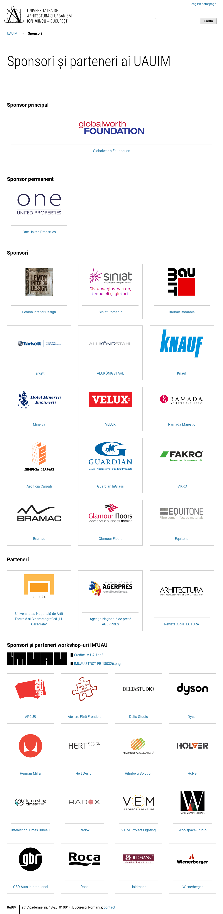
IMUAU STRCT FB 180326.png (97, 664)
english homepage (203, 4)
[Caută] (177, 21)
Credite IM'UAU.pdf (88, 655)
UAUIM (12, 33)
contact (109, 907)
